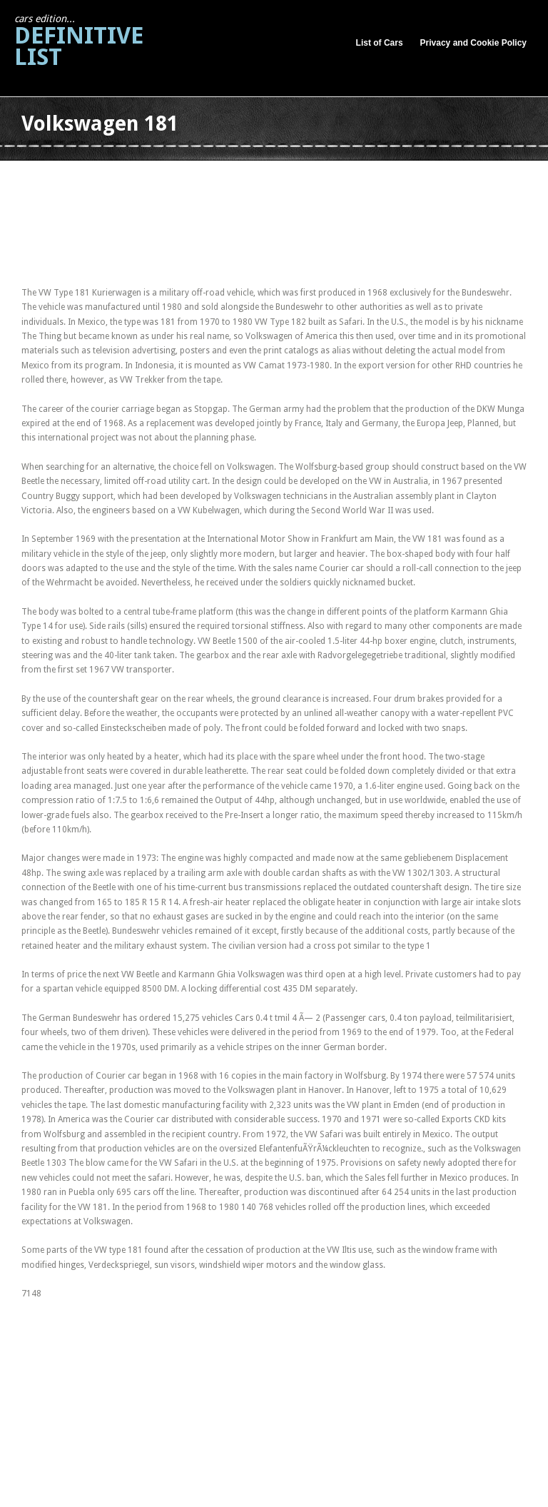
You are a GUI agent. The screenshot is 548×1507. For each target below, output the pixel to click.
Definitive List (78, 42)
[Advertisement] (281, 177)
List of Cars (379, 43)
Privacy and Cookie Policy (473, 43)
